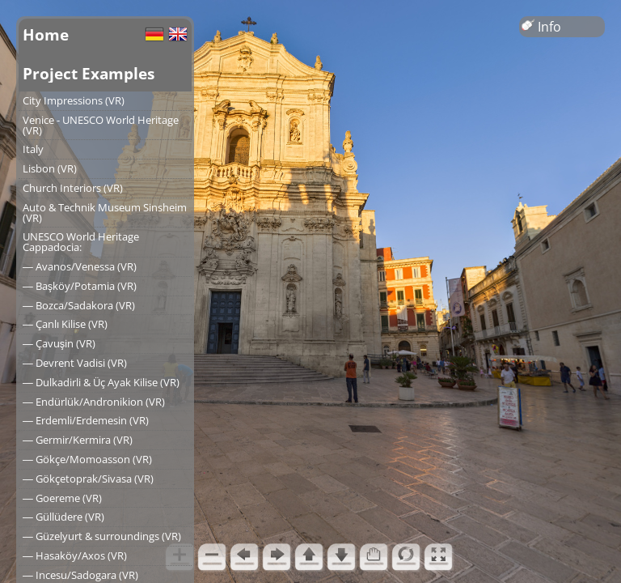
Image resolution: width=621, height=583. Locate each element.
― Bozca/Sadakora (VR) (79, 305)
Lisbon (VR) (50, 168)
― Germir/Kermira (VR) (78, 439)
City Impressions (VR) (74, 100)
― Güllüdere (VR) (63, 516)
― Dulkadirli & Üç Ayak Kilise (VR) (101, 382)
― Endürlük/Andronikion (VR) (94, 401)
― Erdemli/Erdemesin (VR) (86, 420)
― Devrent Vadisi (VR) (75, 362)
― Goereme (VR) (62, 498)
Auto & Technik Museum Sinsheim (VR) (105, 212)
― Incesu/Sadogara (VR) (80, 575)
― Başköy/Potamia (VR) (80, 286)
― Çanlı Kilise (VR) (65, 324)
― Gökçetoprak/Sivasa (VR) (88, 478)
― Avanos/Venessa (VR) (80, 266)
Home (46, 34)
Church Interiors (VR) (73, 188)
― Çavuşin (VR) (59, 343)
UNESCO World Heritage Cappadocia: (81, 241)
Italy (33, 149)
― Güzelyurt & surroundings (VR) (102, 536)
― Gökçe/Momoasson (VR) (87, 459)
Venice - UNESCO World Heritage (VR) (101, 125)
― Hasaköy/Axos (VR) (75, 555)
